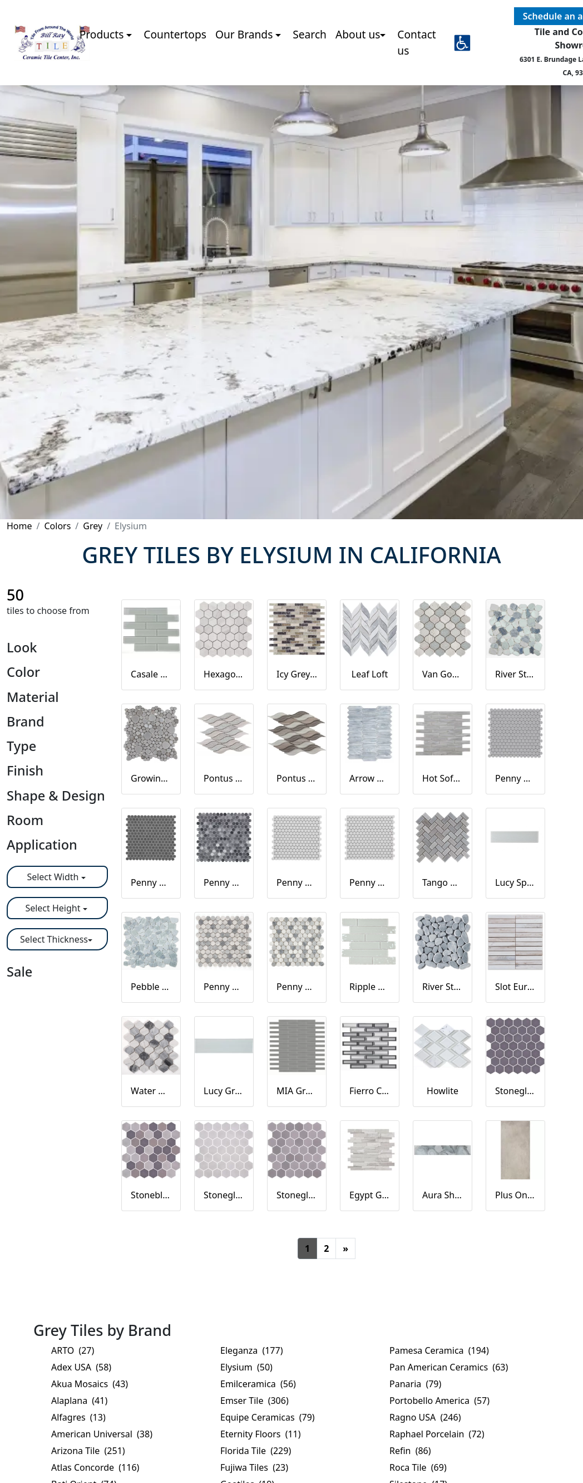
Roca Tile (418, 1467)
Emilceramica (258, 1384)
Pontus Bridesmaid (224, 778)
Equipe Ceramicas (267, 1417)
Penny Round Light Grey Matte (296, 882)
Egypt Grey (369, 1195)
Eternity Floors (260, 1434)
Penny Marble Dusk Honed (224, 986)
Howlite (442, 1091)
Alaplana (79, 1400)
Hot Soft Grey (442, 778)
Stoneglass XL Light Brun (296, 1195)
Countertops (175, 71)
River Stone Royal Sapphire (515, 674)
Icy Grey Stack (296, 674)
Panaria (415, 1384)
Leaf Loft (370, 674)
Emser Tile (254, 1400)
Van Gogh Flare (442, 674)
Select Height (53, 908)
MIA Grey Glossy (296, 1091)
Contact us (416, 79)
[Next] (345, 1248)
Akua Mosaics (89, 1384)
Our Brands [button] (245, 71)
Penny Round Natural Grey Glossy (369, 882)
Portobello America (439, 1400)
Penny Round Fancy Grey (224, 882)
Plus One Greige (515, 1195)
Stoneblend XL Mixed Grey (151, 1195)
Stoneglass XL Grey (515, 1091)
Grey (92, 526)
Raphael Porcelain (436, 1434)
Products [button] (103, 71)
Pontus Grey (296, 778)
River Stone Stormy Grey (442, 986)
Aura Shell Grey (442, 1195)
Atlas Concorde (95, 1467)
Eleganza (251, 1350)
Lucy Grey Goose (224, 1091)
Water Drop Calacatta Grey (151, 1091)
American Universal (101, 1434)
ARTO (72, 1350)
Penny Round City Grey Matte (515, 778)
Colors (57, 526)
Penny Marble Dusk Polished (296, 986)
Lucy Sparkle (515, 882)
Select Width (54, 877)
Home (19, 526)
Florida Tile (255, 1451)
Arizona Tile (88, 1451)
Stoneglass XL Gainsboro (224, 1195)
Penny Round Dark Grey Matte (151, 882)
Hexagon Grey (224, 674)
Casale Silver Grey (151, 674)
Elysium (246, 1367)
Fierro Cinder (369, 1091)
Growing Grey (151, 778)
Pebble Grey (151, 986)
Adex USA (81, 1367)
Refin (410, 1451)
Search (310, 71)
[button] (462, 79)
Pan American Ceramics (448, 1367)
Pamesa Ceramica (439, 1350)
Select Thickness (54, 939)
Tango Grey (442, 882)
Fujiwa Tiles (254, 1467)
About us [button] (358, 71)
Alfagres (78, 1417)
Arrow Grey (369, 778)
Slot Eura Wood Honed (515, 986)
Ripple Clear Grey (369, 986)
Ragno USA (425, 1417)
